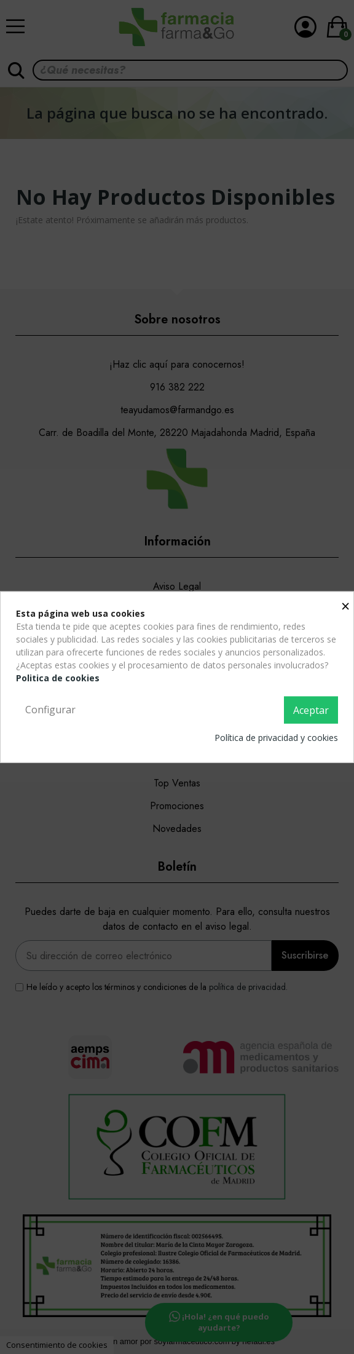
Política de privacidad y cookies (276, 737)
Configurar (50, 709)
